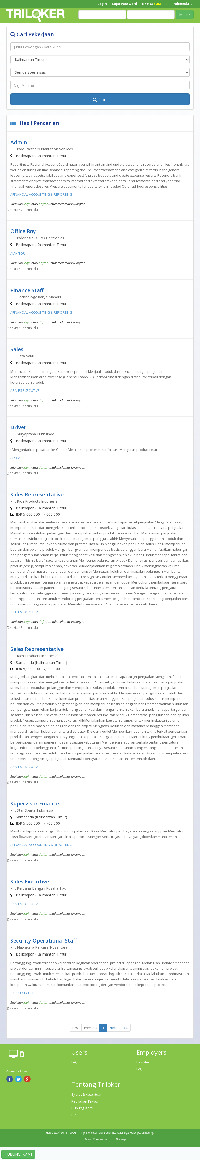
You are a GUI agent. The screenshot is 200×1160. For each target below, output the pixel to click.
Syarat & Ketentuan (86, 1094)
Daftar (154, 3)
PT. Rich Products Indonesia (34, 501)
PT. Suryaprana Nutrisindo (32, 434)
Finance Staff (26, 290)
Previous (90, 1028)
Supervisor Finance (34, 803)
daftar (43, 204)
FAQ (74, 1062)
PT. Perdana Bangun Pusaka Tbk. (38, 888)
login (26, 204)
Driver (18, 427)
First (75, 1028)
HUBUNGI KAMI (18, 1154)
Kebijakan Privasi (85, 1101)
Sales (16, 349)
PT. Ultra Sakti (22, 356)
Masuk (184, 14)
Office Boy (23, 231)
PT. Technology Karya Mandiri (35, 296)
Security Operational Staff (43, 940)
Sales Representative (37, 494)
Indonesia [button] (182, 4)
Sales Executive (29, 881)
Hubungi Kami (82, 1108)
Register (142, 1062)
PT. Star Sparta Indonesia (31, 810)
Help (75, 1114)
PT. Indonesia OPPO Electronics (37, 237)
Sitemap (121, 1139)
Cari (100, 99)
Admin (18, 142)
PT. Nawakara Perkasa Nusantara (38, 947)
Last (125, 1028)
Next (113, 1028)
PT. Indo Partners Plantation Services (41, 148)
